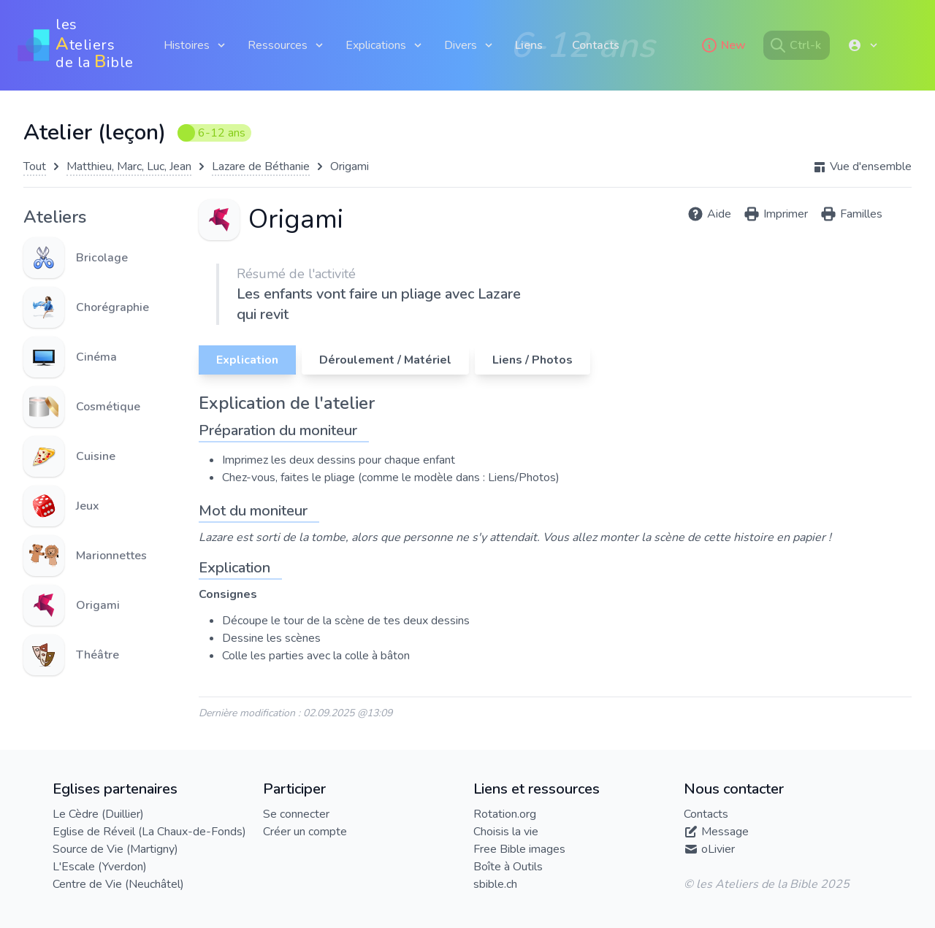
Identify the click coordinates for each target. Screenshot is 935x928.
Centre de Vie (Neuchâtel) (118, 884)
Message (725, 832)
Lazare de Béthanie (261, 166)
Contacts (595, 45)
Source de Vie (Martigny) (115, 849)
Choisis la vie (505, 832)
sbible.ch (495, 884)
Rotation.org (504, 814)
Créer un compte (305, 832)
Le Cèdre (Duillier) (98, 814)
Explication (247, 360)
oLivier (718, 849)
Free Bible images (519, 849)
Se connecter (296, 814)
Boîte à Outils (508, 867)
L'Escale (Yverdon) (100, 867)
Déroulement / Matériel (385, 360)
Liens (529, 45)
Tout (34, 166)
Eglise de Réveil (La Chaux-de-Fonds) (149, 832)
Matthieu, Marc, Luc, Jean (128, 166)
